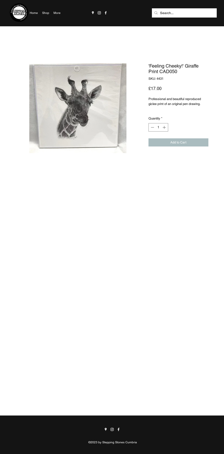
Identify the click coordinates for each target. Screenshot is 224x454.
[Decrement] (152, 127)
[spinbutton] (158, 127)
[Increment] (165, 127)
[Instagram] (99, 13)
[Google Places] (93, 13)
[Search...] (184, 13)
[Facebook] (106, 13)
